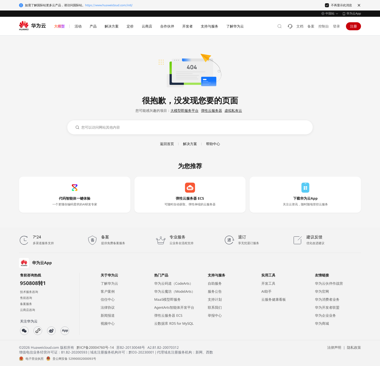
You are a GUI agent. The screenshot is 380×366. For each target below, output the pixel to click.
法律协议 (108, 307)
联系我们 (215, 307)
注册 (353, 26)
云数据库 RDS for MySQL (174, 323)
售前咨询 (26, 298)
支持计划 (215, 299)
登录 (336, 26)
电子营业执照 (35, 358)
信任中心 (108, 299)
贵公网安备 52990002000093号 (74, 358)
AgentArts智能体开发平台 (174, 307)
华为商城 (322, 323)
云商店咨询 (27, 310)
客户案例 (108, 291)
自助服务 (215, 283)
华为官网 (322, 291)
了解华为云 (109, 283)
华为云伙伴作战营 (329, 283)
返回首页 (167, 144)
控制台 (323, 26)
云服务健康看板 (273, 299)
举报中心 (215, 315)
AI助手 (266, 291)
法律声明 (334, 347)
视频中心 (108, 323)
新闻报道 (108, 315)
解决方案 (190, 144)
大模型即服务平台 (184, 111)
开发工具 (268, 283)
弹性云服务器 (211, 111)
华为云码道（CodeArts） (173, 283)
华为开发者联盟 (327, 307)
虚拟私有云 (233, 111)
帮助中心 (213, 144)
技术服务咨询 (29, 292)
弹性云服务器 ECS (168, 315)
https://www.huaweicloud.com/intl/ (109, 5)
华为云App (353, 13)
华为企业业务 (325, 315)
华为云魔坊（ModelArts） (174, 291)
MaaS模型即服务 (167, 299)
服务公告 (215, 291)
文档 (299, 26)
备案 (310, 26)
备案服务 (26, 304)
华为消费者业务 (327, 299)
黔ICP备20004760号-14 (95, 347)
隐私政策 (354, 347)
